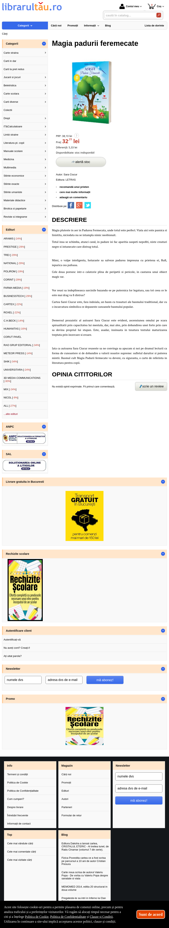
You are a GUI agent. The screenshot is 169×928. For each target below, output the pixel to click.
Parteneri (67, 807)
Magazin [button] (67, 765)
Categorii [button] (12, 43)
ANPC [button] (10, 426)
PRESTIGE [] (14, 246)
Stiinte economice (14, 175)
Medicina (9, 159)
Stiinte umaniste (13, 192)
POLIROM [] (14, 271)
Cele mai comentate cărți (21, 851)
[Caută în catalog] (158, 15)
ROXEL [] (12, 312)
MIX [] (10, 389)
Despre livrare (15, 807)
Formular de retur (72, 815)
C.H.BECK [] (14, 320)
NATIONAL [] (14, 263)
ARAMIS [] (13, 238)
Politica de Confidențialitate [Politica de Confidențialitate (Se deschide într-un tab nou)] (68, 916)
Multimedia (10, 167)
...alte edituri (11, 413)
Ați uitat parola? (13, 656)
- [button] (44, 44)
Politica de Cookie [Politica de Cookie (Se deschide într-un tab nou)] (37, 916)
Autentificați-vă (12, 639)
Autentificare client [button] (19, 630)
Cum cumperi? (15, 798)
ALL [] (10, 405)
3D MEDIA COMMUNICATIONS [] (22, 379)
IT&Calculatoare (13, 126)
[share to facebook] (71, 205)
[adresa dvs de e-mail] (64, 680)
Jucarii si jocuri (12, 77)
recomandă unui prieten (74, 186)
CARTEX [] (13, 304)
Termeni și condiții (17, 774)
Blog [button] (64, 834)
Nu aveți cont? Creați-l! (17, 647)
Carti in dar (10, 60)
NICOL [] (11, 397)
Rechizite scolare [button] (17, 553)
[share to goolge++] (79, 205)
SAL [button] (9, 454)
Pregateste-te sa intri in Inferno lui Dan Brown (84, 900)
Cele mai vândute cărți (20, 843)
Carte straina (11, 52)
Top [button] (9, 834)
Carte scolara (11, 93)
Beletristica (10, 85)
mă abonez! (104, 680)
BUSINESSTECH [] (18, 296)
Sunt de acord (151, 914)
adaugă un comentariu (73, 197)
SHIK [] (11, 361)
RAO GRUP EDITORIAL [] (22, 345)
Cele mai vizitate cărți (19, 859)
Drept (7, 118)
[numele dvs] (23, 680)
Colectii (8, 110)
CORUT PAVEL (13, 336)
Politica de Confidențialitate (23, 790)
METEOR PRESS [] (18, 353)
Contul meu (129, 6)
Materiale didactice (14, 200)
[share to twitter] (87, 205)
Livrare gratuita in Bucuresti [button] (25, 481)
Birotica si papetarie (15, 208)
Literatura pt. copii (14, 142)
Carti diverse (11, 101)
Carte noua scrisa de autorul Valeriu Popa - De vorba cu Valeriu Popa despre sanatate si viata (85, 875)
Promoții (66, 782)
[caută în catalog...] (129, 15)
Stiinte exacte (11, 183)
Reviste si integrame (15, 216)
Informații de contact (19, 823)
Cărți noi (66, 774)
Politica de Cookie (17, 782)
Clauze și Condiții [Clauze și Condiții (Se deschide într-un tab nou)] (101, 916)
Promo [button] (10, 698)
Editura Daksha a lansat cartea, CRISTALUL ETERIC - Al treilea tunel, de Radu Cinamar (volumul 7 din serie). (85, 846)
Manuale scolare (13, 151)
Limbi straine (11, 134)
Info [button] (9, 765)
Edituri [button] (10, 229)
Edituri (65, 790)
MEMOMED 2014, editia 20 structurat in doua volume (84, 888)
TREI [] (11, 254)
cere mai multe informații (75, 192)
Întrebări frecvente (17, 815)
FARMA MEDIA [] (16, 287)
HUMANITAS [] (15, 328)
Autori (65, 798)
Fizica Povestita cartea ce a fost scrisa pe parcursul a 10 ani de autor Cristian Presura (84, 861)
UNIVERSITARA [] (17, 369)
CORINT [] (13, 279)
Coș (154, 6)
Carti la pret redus (14, 69)
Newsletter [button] (13, 668)
